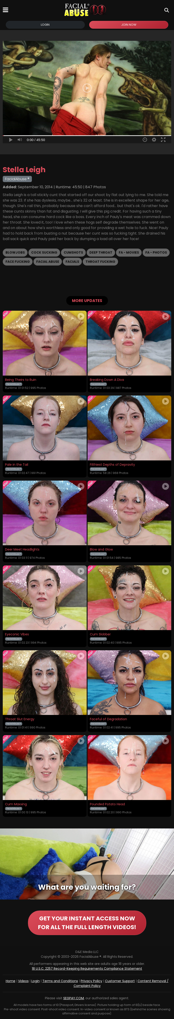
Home (10, 981)
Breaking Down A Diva (107, 380)
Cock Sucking (44, 252)
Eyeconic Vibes (17, 634)
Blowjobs (15, 252)
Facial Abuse (47, 261)
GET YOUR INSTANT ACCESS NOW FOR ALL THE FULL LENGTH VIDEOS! (87, 922)
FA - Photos (156, 252)
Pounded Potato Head (107, 804)
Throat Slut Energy (19, 719)
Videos (23, 981)
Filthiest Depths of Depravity (112, 465)
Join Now (128, 24)
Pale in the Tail (16, 465)
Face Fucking (18, 261)
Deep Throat (100, 252)
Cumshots (73, 252)
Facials (72, 261)
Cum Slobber (100, 634)
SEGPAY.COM (73, 998)
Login (45, 24)
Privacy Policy (91, 981)
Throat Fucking (100, 261)
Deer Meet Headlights (22, 550)
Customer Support (120, 981)
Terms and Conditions (60, 981)
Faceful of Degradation (108, 719)
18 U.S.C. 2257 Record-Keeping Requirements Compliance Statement (87, 968)
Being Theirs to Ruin (20, 380)
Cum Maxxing (16, 804)
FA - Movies (129, 252)
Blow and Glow (101, 550)
